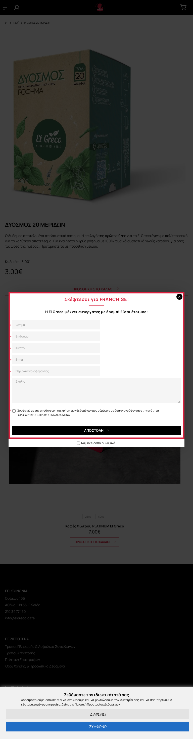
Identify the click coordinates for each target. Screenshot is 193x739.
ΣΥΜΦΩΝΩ (98, 726)
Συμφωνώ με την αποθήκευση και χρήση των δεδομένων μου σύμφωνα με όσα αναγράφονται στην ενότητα (85, 413)
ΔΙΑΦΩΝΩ (98, 714)
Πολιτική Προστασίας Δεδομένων (97, 704)
